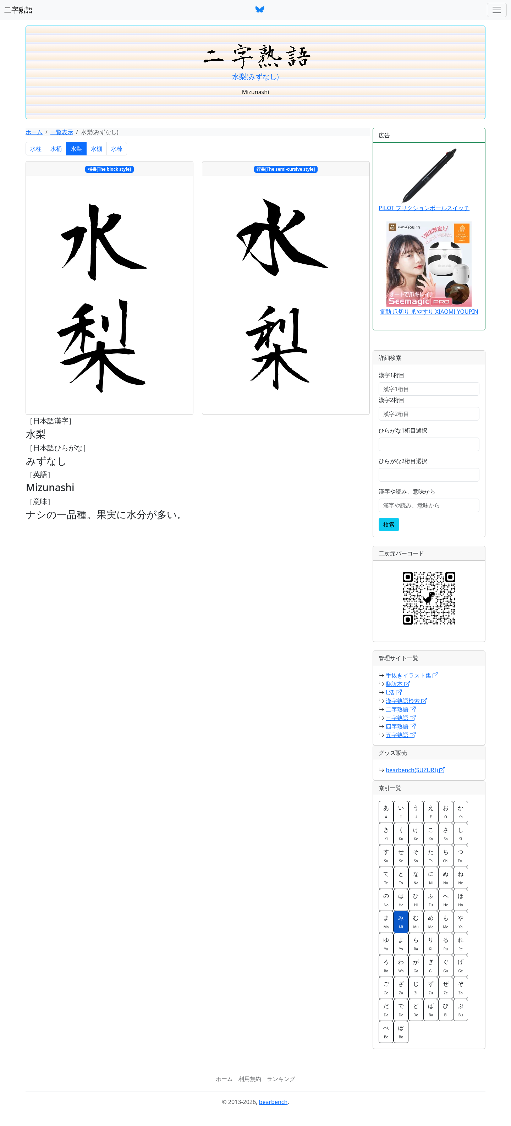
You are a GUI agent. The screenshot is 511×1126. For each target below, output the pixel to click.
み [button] (401, 921)
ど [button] (416, 1009)
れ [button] (460, 943)
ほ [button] (460, 899)
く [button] (401, 833)
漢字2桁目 (392, 400)
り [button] (431, 943)
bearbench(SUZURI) (415, 770)
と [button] (401, 877)
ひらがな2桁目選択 (403, 461)
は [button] (401, 899)
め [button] (431, 921)
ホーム (34, 132)
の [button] (386, 899)
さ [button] (446, 833)
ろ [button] (386, 965)
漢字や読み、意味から (407, 491)
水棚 (96, 149)
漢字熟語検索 (406, 701)
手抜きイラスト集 (412, 675)
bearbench (273, 1102)
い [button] (401, 811)
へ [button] (446, 899)
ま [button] (386, 921)
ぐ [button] (446, 965)
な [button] (416, 877)
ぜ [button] (446, 987)
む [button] (416, 921)
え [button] (431, 811)
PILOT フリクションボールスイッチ (424, 180)
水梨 (76, 149)
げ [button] (460, 965)
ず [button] (431, 987)
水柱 (36, 149)
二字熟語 (18, 10)
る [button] (446, 943)
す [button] (386, 855)
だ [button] (386, 1009)
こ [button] (431, 833)
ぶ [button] (460, 1009)
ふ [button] (431, 899)
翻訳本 (398, 684)
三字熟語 (401, 718)
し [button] (460, 833)
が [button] (416, 965)
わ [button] (401, 965)
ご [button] (386, 987)
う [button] (416, 811)
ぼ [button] (401, 1031)
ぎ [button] (431, 965)
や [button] (460, 921)
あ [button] (386, 811)
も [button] (446, 921)
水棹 (116, 149)
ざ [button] (401, 987)
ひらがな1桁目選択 (403, 430)
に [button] (431, 877)
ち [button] (446, 855)
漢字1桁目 (392, 375)
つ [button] (460, 855)
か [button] (460, 811)
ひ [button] (416, 899)
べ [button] (386, 1031)
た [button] (431, 855)
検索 (389, 524)
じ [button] (416, 987)
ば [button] (431, 1009)
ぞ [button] (460, 987)
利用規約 (249, 1079)
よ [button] (401, 943)
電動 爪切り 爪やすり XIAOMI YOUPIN (429, 311)
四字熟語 (401, 726)
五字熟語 (401, 735)
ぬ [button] (446, 877)
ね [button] (460, 877)
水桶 (56, 149)
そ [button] (416, 855)
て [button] (386, 877)
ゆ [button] (386, 943)
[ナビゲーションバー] (497, 10)
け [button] (416, 833)
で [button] (401, 1009)
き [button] (386, 833)
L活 (394, 692)
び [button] (446, 1009)
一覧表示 (61, 132)
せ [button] (401, 855)
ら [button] (416, 943)
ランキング (281, 1079)
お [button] (446, 811)
